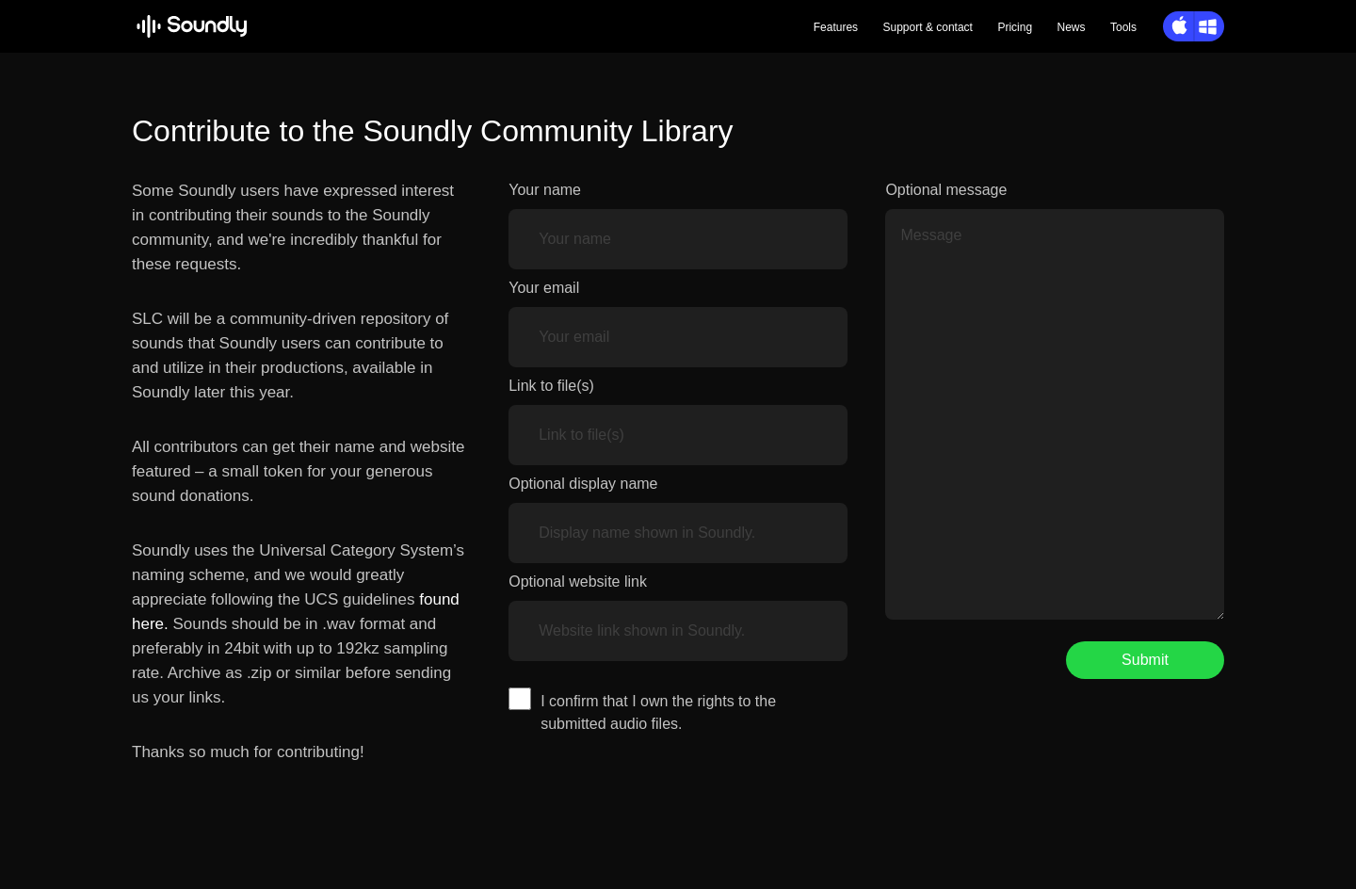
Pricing (1014, 27)
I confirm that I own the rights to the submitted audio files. (658, 712)
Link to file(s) (551, 386)
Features (836, 27)
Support (928, 27)
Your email (543, 288)
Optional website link (577, 582)
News (1071, 27)
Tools (1123, 27)
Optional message (946, 190)
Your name (544, 190)
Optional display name (582, 484)
